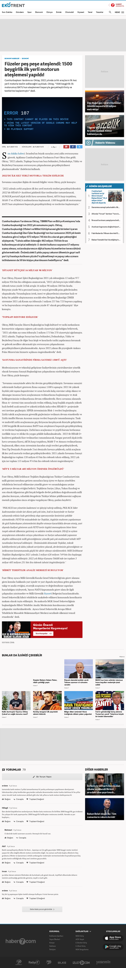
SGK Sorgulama (82, 949)
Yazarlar (99, 12)
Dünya (49, 12)
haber (21, 153)
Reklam (52, 946)
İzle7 (81, 962)
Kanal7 (19, 962)
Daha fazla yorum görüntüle (42, 909)
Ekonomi (39, 12)
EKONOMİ (25, 58)
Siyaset (80, 12)
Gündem (20, 12)
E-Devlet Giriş (81, 942)
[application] (42, 120)
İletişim (52, 949)
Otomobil (69, 12)
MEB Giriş (80, 936)
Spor (29, 12)
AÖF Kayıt (80, 939)
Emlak (59, 12)
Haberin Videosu (105, 143)
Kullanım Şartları (56, 936)
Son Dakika (7, 12)
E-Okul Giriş (80, 946)
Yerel (90, 12)
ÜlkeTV (62, 962)
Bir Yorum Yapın (42, 777)
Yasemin (103, 962)
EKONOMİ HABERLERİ (12, 58)
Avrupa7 (48, 962)
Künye (52, 942)
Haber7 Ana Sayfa (116, 5)
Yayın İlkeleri (54, 939)
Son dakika (13, 153)
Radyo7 (34, 962)
